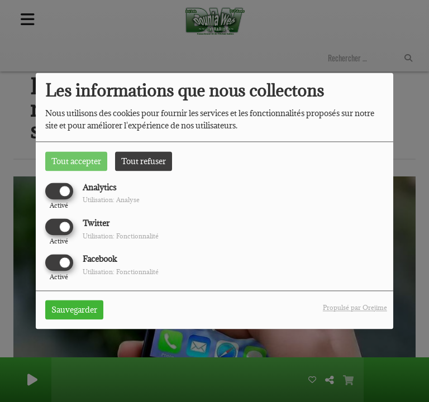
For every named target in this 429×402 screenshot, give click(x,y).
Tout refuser (143, 161)
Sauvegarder (74, 310)
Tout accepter (76, 161)
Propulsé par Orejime (355, 308)
